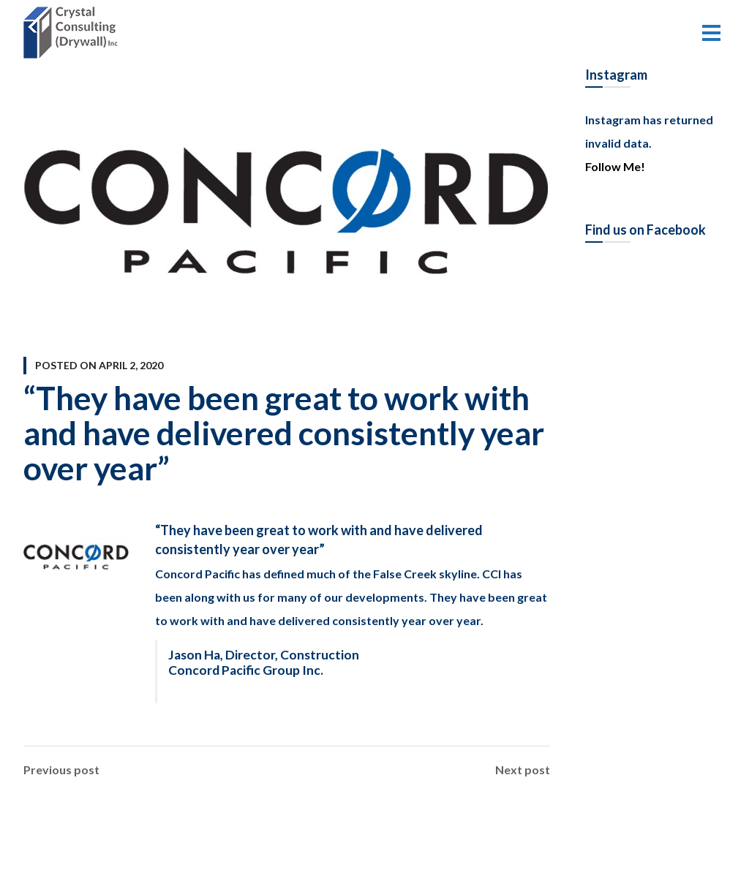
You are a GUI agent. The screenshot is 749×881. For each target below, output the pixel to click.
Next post (522, 770)
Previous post (61, 770)
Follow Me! (615, 166)
